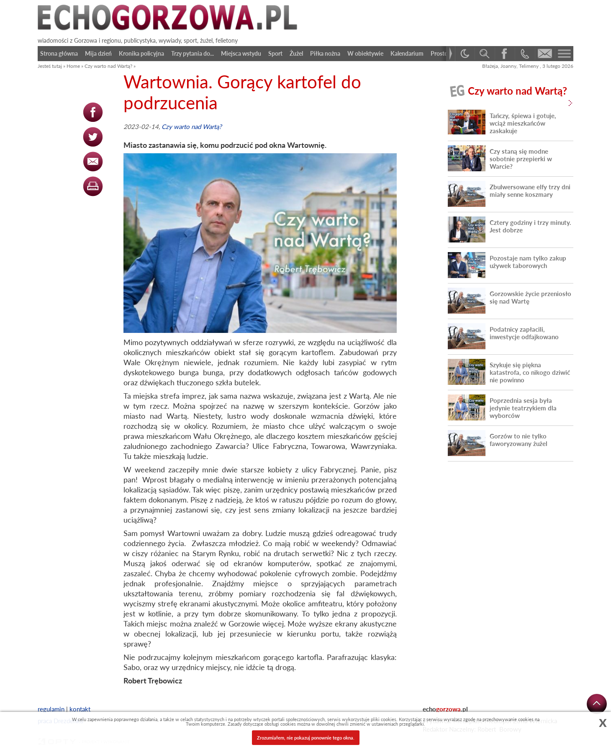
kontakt (79, 709)
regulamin (51, 709)
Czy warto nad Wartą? (108, 66)
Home (73, 66)
